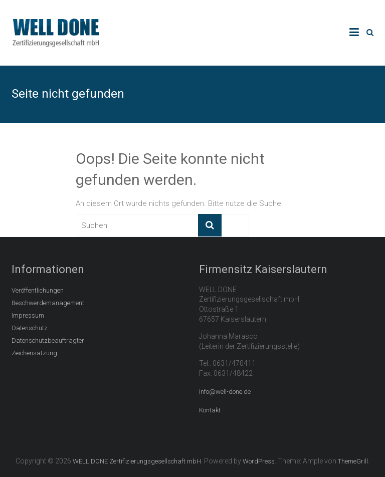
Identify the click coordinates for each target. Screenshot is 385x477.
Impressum (28, 315)
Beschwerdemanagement (48, 303)
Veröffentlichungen (38, 290)
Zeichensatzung (34, 353)
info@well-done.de (225, 391)
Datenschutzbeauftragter (48, 340)
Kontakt (210, 410)
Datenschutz (30, 328)
